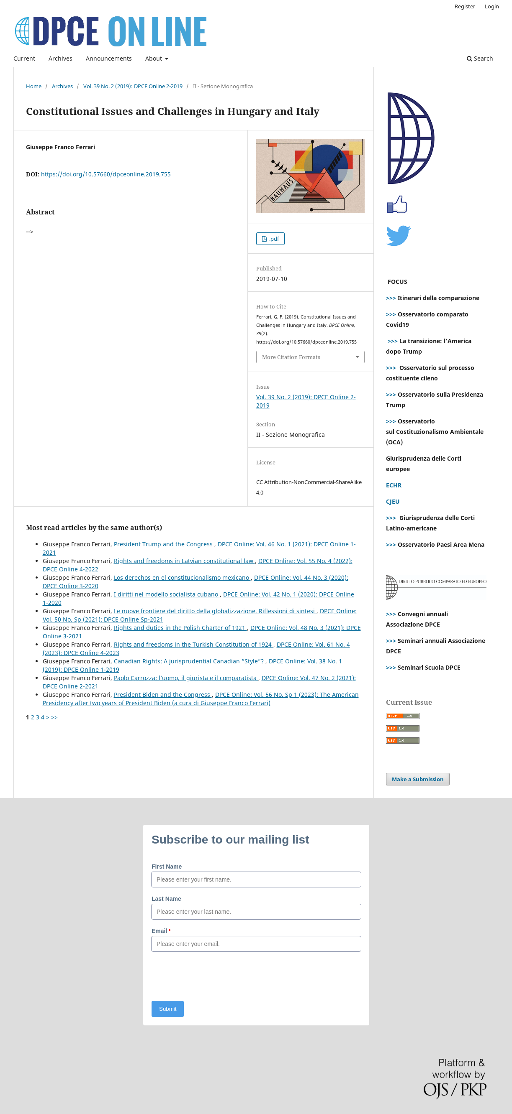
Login (492, 6)
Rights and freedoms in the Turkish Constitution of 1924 (193, 644)
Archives (60, 58)
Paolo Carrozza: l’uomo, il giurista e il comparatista (186, 678)
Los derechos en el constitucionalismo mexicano (182, 577)
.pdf (273, 238)
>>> (391, 298)
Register (465, 6)
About (154, 58)
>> (54, 717)
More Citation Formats (291, 357)
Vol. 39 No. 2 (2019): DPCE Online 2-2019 (133, 86)
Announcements (109, 58)
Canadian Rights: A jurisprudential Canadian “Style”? (189, 661)
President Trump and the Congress (164, 544)
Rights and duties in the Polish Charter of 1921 (180, 628)
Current (24, 58)
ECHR (393, 485)
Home (33, 86)
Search (480, 58)
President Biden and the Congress (163, 694)
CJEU (393, 501)
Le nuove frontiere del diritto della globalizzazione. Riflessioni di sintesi (215, 611)
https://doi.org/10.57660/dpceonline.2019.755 (106, 174)
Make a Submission (418, 779)
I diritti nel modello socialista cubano (167, 594)
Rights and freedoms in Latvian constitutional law (184, 561)
